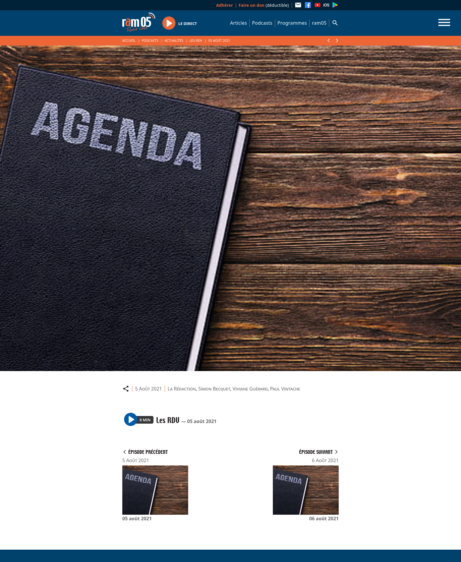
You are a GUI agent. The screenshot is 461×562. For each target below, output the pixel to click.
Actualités (174, 40)
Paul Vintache (285, 388)
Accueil (129, 40)
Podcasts (262, 23)
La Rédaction (182, 388)
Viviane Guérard (250, 388)
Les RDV (196, 40)
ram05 (319, 23)
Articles (238, 23)
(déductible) (264, 5)
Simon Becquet (214, 388)
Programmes (292, 23)
